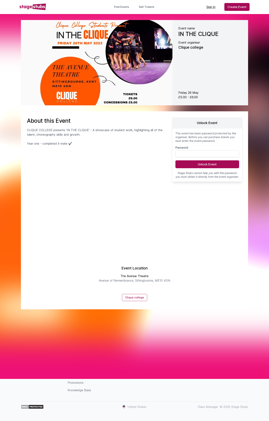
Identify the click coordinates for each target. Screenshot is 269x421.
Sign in (210, 7)
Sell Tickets (148, 6)
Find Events (121, 6)
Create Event (237, 7)
